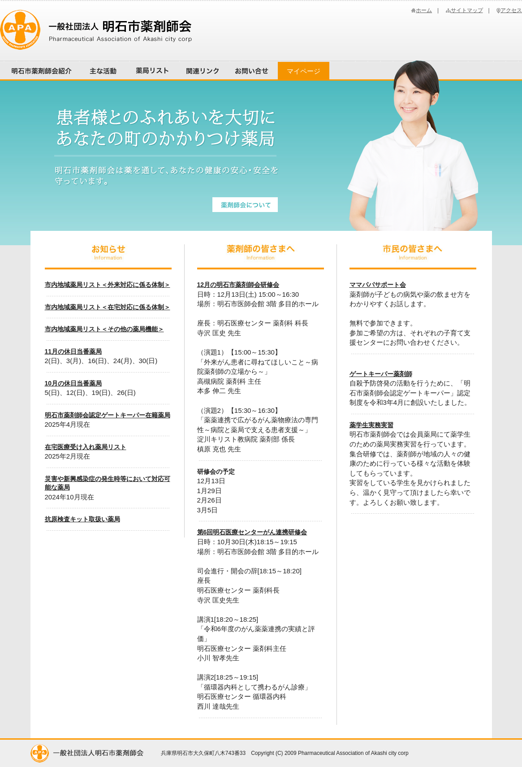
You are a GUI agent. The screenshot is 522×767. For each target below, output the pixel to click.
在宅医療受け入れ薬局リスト (85, 447)
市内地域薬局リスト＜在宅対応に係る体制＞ (107, 307)
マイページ (303, 71)
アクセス (511, 10)
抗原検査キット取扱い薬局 (82, 519)
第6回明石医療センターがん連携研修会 (252, 532)
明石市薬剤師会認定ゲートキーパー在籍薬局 (107, 415)
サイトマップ (467, 10)
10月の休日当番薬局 (73, 383)
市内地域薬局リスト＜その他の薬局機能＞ (104, 329)
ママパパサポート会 (377, 284)
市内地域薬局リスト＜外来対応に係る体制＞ (107, 284)
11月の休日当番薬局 (73, 351)
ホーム (424, 10)
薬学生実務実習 (371, 425)
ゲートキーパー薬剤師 (380, 373)
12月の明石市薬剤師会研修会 (238, 284)
